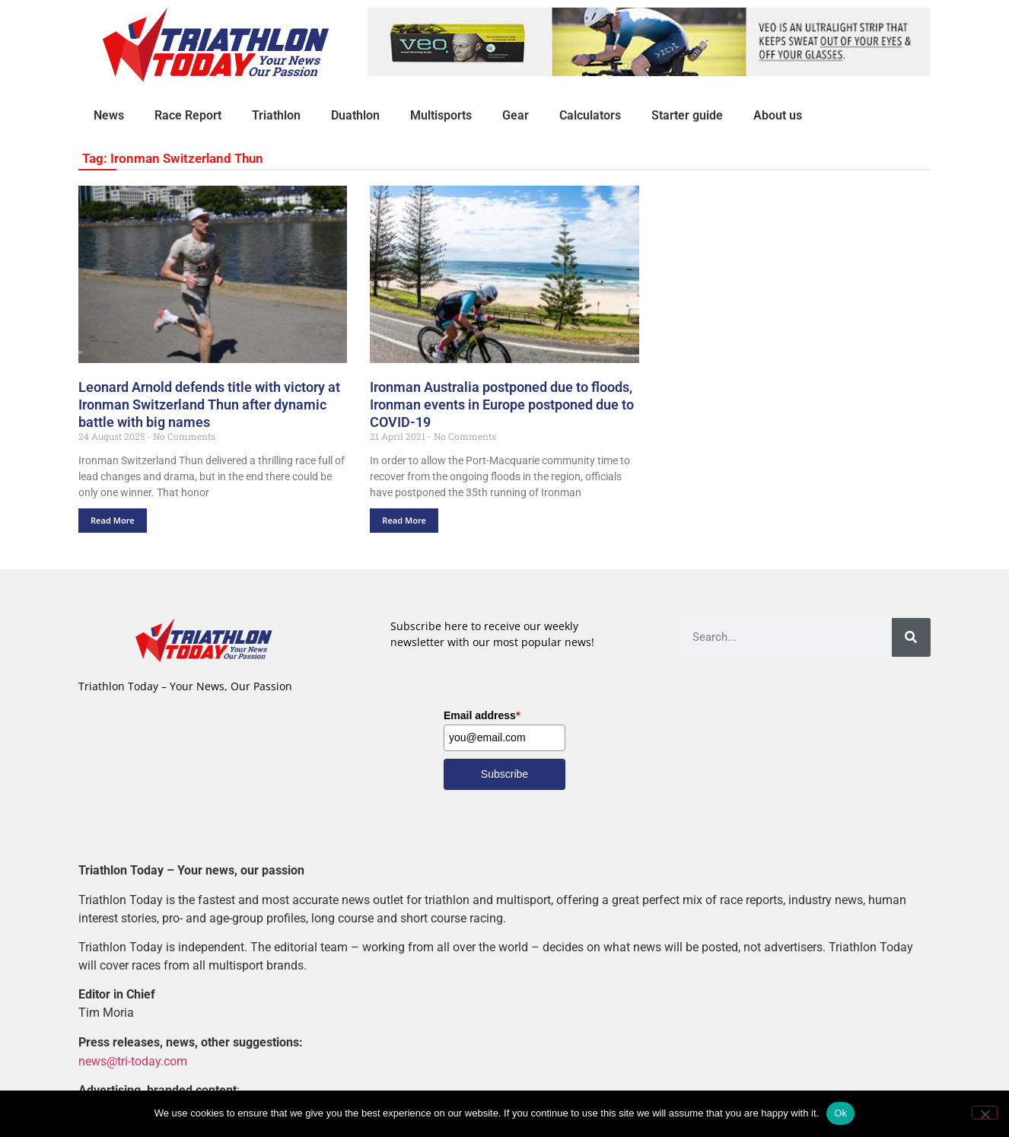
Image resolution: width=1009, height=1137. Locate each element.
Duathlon (355, 115)
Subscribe (504, 774)
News (109, 115)
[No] (985, 1112)
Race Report (187, 115)
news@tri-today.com (132, 1060)
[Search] (911, 637)
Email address (482, 715)
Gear (515, 115)
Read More (113, 520)
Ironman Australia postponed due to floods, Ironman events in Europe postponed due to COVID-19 (502, 404)
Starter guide (687, 115)
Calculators (590, 115)
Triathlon (276, 115)
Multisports (441, 115)
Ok (840, 1113)
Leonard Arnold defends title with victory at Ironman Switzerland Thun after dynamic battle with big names (209, 404)
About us (777, 115)
